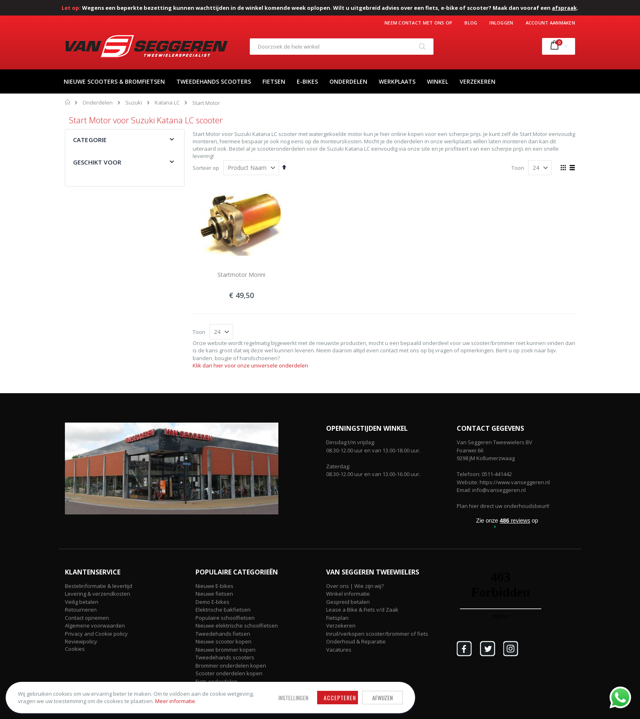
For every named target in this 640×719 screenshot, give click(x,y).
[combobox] (341, 46)
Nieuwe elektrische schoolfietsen (237, 625)
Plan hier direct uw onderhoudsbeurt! (503, 506)
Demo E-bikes (212, 601)
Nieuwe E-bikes (214, 586)
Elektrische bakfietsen (223, 609)
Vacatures (338, 649)
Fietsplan (337, 617)
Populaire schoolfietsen (225, 617)
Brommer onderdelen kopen (231, 665)
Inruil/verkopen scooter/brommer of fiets (377, 633)
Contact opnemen (87, 617)
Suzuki (133, 102)
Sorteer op (206, 167)
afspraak (564, 7)
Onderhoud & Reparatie (356, 641)
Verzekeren (341, 625)
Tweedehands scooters (225, 657)
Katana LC (167, 102)
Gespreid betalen (348, 601)
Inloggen (501, 23)
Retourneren (81, 609)
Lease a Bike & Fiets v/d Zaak (362, 609)
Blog (470, 23)
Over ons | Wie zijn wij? (355, 586)
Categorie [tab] (90, 140)
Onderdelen (97, 102)
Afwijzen (295, 691)
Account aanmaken (550, 23)
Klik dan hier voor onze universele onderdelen (250, 365)
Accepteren (253, 691)
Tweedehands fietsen (223, 633)
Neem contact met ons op (418, 23)
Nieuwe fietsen (214, 593)
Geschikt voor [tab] (97, 162)
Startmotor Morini (241, 274)
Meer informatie (108, 699)
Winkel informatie (348, 593)
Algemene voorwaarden (95, 625)
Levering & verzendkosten (97, 593)
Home (68, 102)
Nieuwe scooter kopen (223, 641)
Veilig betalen (81, 601)
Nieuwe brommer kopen (226, 649)
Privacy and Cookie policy (96, 633)
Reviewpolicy (81, 641)
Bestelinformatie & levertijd (98, 586)
